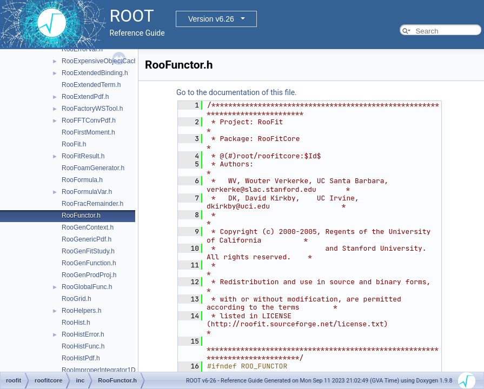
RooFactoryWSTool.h (92, 108)
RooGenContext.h (88, 227)
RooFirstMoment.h (88, 132)
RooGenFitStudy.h (88, 251)
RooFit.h (74, 144)
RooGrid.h (76, 299)
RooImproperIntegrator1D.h (101, 370)
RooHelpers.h (81, 310)
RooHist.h (76, 322)
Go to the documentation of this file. (236, 92)
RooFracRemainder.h (92, 203)
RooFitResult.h (83, 156)
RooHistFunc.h (83, 346)
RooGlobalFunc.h (87, 287)
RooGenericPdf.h (86, 239)
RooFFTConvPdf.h (89, 120)
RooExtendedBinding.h (95, 73)
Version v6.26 (211, 19)
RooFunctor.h (81, 215)
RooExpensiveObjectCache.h (104, 61)
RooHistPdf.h (81, 358)
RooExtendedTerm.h (91, 85)
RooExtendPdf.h (85, 96)
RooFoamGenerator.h (93, 168)
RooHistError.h (83, 334)
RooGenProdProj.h (89, 275)
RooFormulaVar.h (87, 192)
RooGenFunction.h (89, 263)
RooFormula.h (82, 180)
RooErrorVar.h (82, 49)
